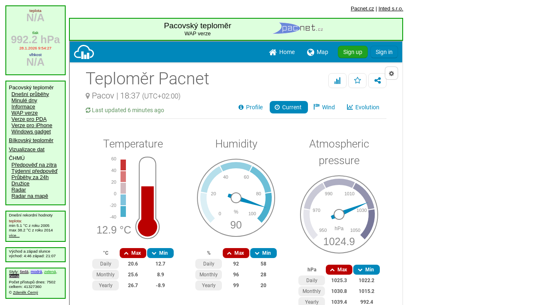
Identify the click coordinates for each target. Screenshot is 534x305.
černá (14, 276)
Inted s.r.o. (391, 8)
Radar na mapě (30, 196)
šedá (24, 271)
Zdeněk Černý (25, 292)
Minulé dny (24, 100)
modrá (36, 271)
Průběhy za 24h (30, 177)
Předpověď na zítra (34, 165)
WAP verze (25, 113)
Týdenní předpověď (35, 171)
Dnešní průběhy (30, 94)
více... (14, 235)
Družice (21, 183)
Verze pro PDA (29, 119)
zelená (50, 271)
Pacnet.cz (362, 8)
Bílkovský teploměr (31, 140)
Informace (23, 106)
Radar (19, 190)
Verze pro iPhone (32, 125)
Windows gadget (31, 131)
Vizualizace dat (26, 149)
